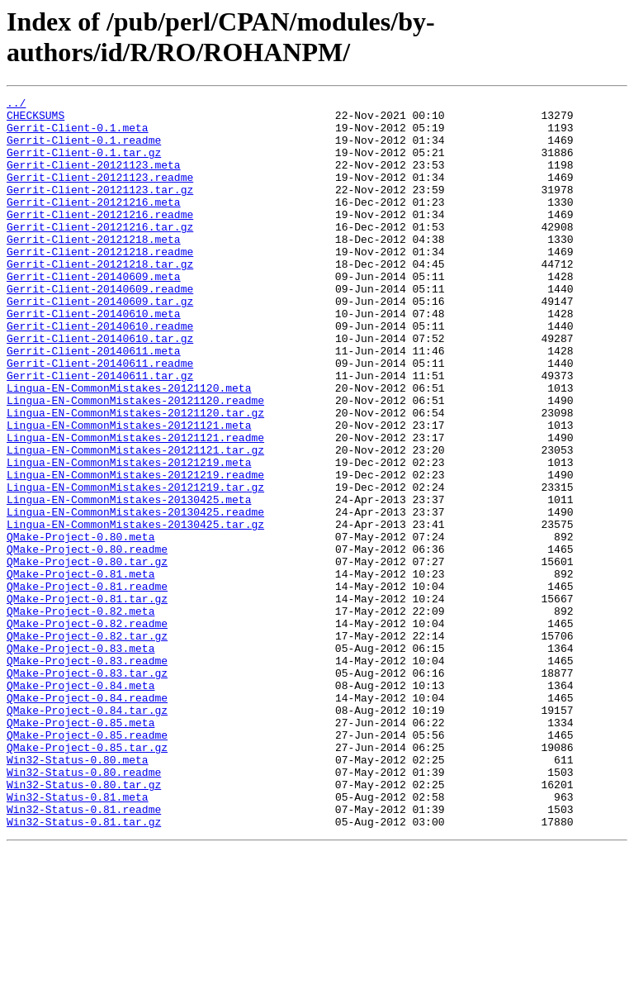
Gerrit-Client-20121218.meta (94, 268)
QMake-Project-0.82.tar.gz (87, 744)
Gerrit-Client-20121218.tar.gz (100, 298)
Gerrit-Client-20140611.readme (100, 417)
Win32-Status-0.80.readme (84, 908)
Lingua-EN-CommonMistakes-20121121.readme (135, 506)
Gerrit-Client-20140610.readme (100, 372)
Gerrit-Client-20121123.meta (94, 179)
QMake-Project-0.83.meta (80, 759)
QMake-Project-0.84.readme (87, 818)
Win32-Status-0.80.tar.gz (84, 923)
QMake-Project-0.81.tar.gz (87, 699)
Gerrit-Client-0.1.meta (78, 134)
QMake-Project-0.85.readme (87, 863)
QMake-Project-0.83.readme (87, 774)
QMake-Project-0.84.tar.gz (87, 833)
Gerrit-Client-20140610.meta (94, 357)
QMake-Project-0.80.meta (80, 625)
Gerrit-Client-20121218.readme (100, 283)
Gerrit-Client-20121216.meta (94, 223)
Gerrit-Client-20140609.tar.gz (100, 342)
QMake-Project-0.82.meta (80, 714)
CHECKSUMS (35, 119)
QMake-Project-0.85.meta (80, 848)
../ (16, 104)
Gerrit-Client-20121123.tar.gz (100, 209)
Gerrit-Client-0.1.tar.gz (84, 164)
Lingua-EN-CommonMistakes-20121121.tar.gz (135, 521)
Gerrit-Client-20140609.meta (94, 313)
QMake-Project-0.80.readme (87, 640)
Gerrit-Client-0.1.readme (84, 149)
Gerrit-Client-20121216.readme (100, 238)
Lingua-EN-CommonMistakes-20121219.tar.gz (135, 566)
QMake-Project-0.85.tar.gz (87, 878)
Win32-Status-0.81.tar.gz (84, 967)
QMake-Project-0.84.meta (80, 804)
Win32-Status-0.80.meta (78, 893)
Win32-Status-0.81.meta (78, 937)
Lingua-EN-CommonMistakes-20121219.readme (135, 551)
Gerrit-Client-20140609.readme (100, 328)
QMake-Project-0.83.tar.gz (87, 789)
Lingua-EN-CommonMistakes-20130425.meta (129, 580)
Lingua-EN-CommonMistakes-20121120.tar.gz (135, 476)
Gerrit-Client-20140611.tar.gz (100, 432)
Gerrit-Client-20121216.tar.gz (100, 253)
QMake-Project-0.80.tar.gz (87, 655)
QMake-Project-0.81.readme (87, 685)
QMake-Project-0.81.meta (80, 670)
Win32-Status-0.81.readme (84, 952)
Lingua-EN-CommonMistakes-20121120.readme (135, 461)
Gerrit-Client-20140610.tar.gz (100, 387)
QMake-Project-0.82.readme (87, 729)
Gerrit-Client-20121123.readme (100, 194)
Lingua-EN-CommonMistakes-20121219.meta (129, 536)
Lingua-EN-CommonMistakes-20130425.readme (135, 595)
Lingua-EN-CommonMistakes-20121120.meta (129, 447)
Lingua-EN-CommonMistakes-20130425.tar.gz (135, 610)
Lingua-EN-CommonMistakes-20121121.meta (129, 491)
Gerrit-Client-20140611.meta (94, 402)
